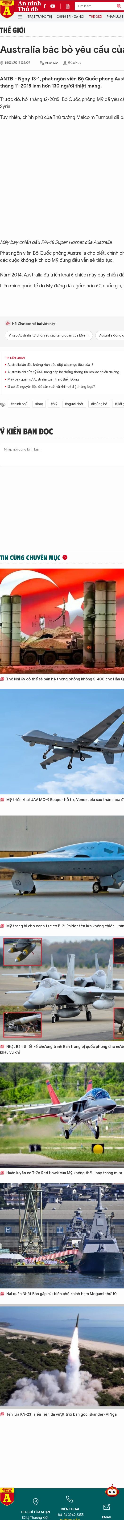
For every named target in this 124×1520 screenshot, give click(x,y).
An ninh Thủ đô (29, 6)
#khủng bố (99, 404)
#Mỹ (54, 404)
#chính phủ (19, 404)
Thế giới (95, 17)
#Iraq (39, 404)
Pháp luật (115, 17)
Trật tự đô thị (39, 17)
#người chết (74, 404)
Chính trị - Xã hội (70, 17)
